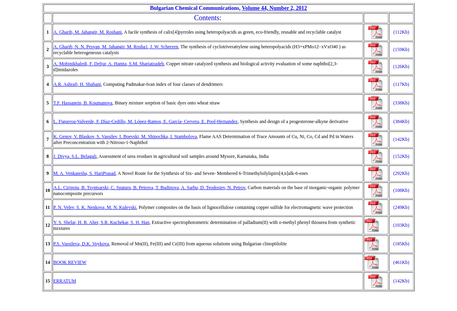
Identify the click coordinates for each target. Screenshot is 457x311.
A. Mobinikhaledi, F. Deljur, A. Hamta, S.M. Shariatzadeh (108, 63)
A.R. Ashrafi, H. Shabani (77, 84)
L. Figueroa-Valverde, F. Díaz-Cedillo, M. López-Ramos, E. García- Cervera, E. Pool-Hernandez (145, 121)
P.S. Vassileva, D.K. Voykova (81, 244)
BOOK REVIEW (70, 262)
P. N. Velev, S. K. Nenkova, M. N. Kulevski (94, 207)
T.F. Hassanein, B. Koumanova (82, 103)
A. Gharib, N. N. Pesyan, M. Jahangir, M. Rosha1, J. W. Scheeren (115, 46)
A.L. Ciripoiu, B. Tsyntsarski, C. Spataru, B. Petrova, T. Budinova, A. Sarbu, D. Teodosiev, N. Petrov (149, 187)
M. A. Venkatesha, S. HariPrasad (84, 173)
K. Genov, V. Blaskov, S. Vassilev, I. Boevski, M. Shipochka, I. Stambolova (125, 136)
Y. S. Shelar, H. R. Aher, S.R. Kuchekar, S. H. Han (101, 222)
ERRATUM (64, 281)
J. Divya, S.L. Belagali (74, 156)
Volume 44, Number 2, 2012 (274, 8)
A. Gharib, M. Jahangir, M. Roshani (87, 32)
